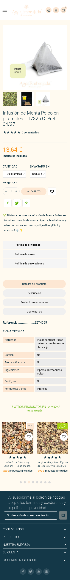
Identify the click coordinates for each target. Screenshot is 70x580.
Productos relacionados (34, 302)
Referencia (10, 322)
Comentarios (34, 311)
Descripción (34, 293)
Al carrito (34, 191)
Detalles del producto (34, 283)
